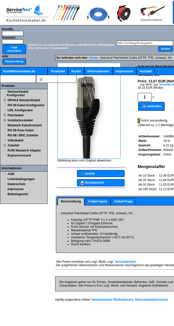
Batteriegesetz (18, 194)
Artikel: (56, 79)
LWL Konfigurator (20, 110)
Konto (76, 71)
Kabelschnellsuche (18, 79)
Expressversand (19, 155)
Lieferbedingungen (21, 179)
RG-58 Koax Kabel (21, 130)
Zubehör (14, 145)
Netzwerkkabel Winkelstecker (112, 299)
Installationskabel (20, 120)
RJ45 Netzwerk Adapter (24, 150)
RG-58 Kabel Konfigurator (26, 105)
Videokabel (15, 140)
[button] (14, 49)
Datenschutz (16, 184)
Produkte (58, 71)
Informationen (98, 71)
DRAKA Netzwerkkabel (24, 100)
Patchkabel (15, 115)
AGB (11, 174)
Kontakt (146, 71)
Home (93, 58)
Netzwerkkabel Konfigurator (18, 93)
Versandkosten (125, 261)
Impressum (124, 71)
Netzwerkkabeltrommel (151, 299)
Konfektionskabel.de (19, 71)
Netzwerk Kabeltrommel (25, 125)
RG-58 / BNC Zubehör (23, 135)
